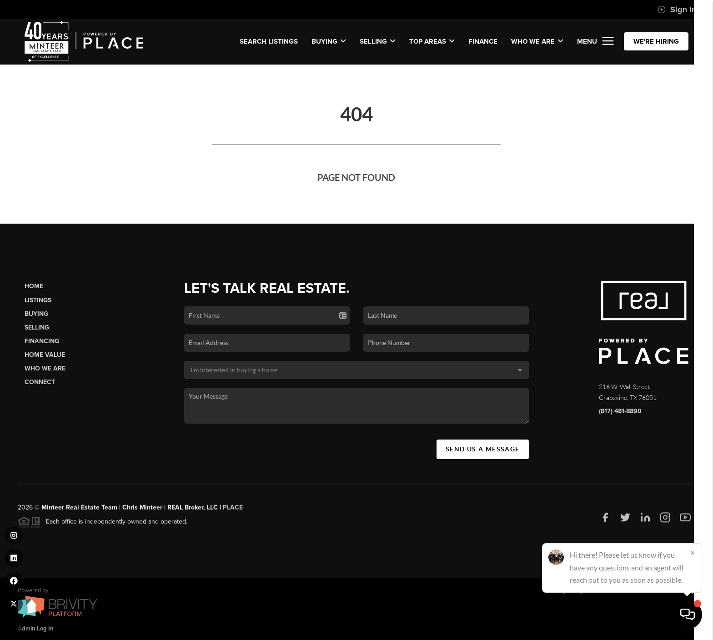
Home (34, 286)
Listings (38, 300)
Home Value (45, 355)
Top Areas (432, 41)
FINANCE (482, 41)
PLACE (233, 511)
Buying (36, 314)
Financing (42, 341)
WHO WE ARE (537, 41)
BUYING (328, 41)
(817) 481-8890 (620, 411)
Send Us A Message (483, 449)
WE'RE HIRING (656, 41)
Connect (40, 382)
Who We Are (45, 368)
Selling (37, 327)
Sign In (677, 9)
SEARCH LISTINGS (269, 41)
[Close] (692, 552)
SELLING (378, 41)
